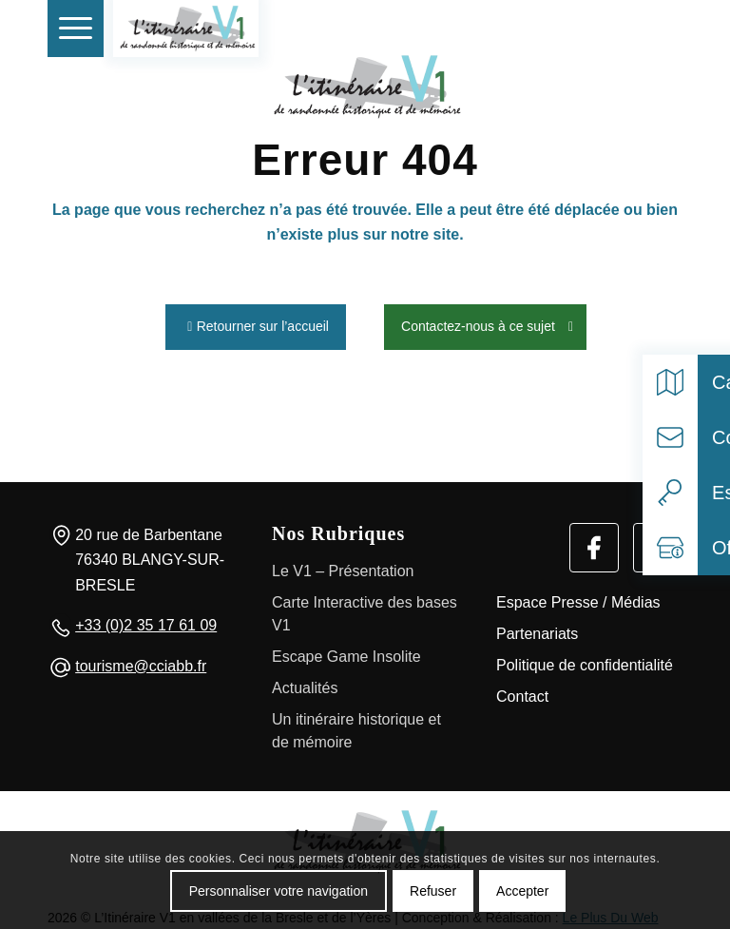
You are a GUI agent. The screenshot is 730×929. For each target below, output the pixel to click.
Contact (522, 692)
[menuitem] (76, 28)
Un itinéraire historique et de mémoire (356, 725)
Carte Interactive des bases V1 (364, 609)
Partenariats (537, 629)
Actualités (304, 683)
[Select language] (657, 28)
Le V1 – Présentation (342, 566)
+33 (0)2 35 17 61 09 (146, 621)
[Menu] (76, 28)
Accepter (522, 891)
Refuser (433, 891)
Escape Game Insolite (346, 652)
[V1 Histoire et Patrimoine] (186, 28)
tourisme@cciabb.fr (140, 661)
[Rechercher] (615, 29)
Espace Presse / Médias (578, 598)
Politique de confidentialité (584, 660)
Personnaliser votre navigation (278, 891)
